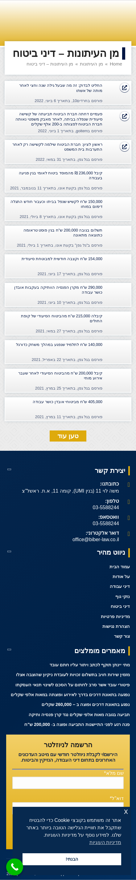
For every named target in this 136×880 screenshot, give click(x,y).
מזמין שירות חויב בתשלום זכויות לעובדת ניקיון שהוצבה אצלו (73, 674)
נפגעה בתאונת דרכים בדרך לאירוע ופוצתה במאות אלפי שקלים (70, 694)
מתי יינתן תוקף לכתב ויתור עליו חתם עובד (90, 665)
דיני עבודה (120, 586)
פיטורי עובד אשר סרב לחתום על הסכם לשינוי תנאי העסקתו (72, 685)
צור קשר (122, 636)
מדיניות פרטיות (115, 616)
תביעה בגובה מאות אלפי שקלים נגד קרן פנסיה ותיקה (79, 714)
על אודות (121, 576)
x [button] (126, 811)
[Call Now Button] (14, 866)
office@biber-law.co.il (95, 539)
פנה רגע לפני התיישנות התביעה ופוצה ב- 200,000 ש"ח (77, 724)
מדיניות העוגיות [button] (105, 842)
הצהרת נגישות (116, 626)
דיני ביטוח (120, 606)
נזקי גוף (123, 596)
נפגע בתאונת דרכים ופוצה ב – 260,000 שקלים (86, 704)
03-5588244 (106, 507)
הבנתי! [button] (72, 859)
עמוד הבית (119, 566)
